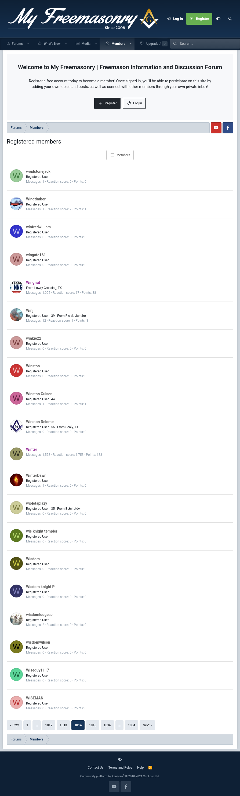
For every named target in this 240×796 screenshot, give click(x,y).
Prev (15, 725)
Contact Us (96, 767)
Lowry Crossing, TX (48, 288)
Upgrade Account (158, 44)
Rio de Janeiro (76, 316)
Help (140, 767)
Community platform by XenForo (120, 776)
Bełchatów (73, 509)
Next (146, 725)
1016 (107, 725)
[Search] (230, 19)
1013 (63, 725)
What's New (52, 44)
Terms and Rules (120, 767)
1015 (92, 725)
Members (118, 44)
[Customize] (218, 19)
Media (86, 44)
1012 (49, 725)
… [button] (36, 725)
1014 (78, 725)
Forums (17, 44)
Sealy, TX (72, 427)
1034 (131, 725)
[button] (28, 44)
